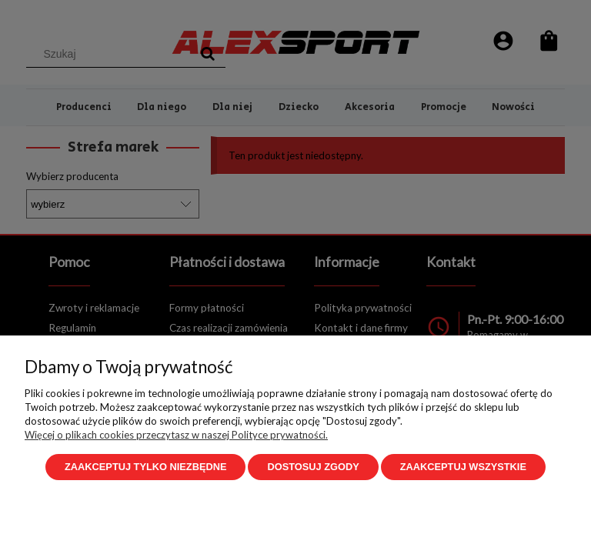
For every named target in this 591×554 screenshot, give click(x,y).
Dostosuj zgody (313, 466)
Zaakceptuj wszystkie (463, 466)
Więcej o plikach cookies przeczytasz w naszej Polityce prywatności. (176, 435)
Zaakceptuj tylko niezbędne (145, 466)
